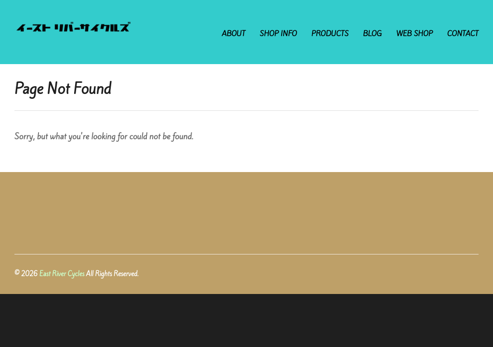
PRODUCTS (330, 33)
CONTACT (463, 33)
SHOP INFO (278, 33)
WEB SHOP (414, 33)
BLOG (372, 33)
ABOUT (234, 33)
